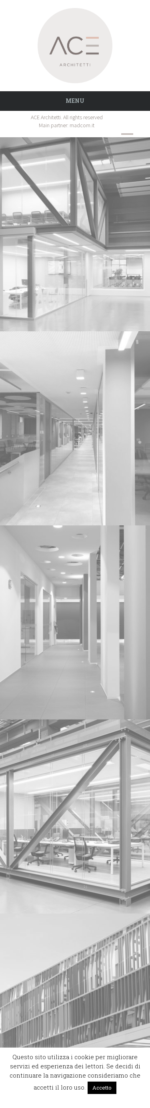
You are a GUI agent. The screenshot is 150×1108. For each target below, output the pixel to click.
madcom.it (82, 125)
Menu (75, 100)
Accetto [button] (102, 1087)
